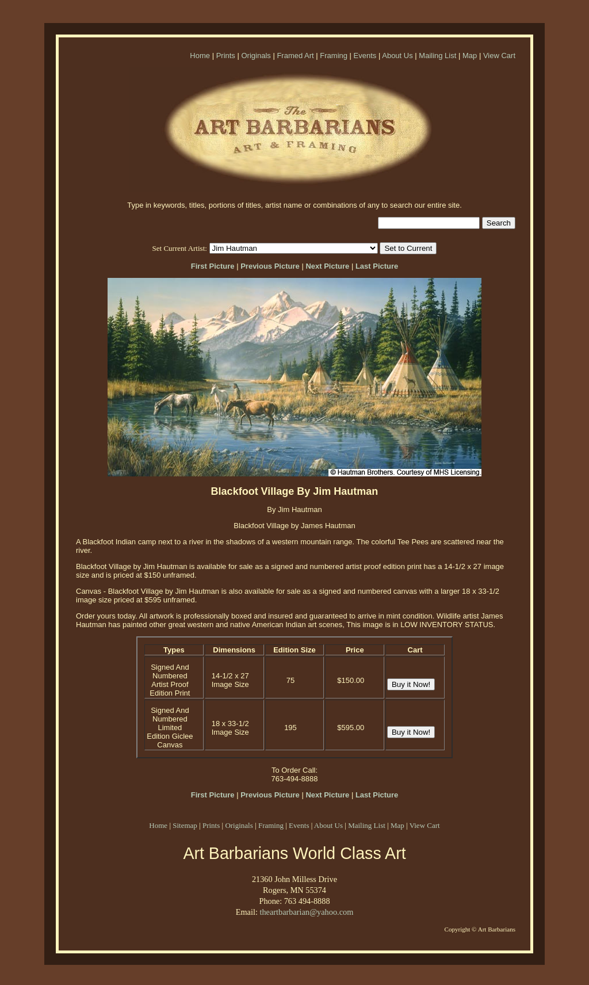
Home (200, 55)
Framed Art (295, 55)
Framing (333, 55)
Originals (255, 55)
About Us (397, 55)
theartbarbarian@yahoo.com (306, 912)
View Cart (499, 55)
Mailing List (437, 55)
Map (469, 55)
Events (365, 55)
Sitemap (185, 825)
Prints (225, 55)
